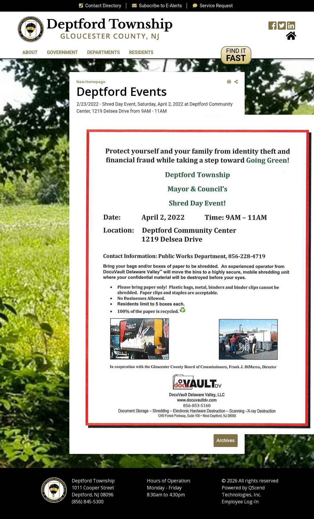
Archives (225, 440)
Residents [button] (141, 52)
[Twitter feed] (282, 27)
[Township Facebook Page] (272, 27)
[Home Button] (291, 37)
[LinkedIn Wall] (291, 27)
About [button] (29, 52)
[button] (236, 55)
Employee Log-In (240, 501)
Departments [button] (103, 52)
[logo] (95, 29)
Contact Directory (99, 5)
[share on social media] (235, 82)
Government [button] (62, 52)
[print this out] (228, 82)
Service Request (211, 5)
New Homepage (90, 81)
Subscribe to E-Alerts (156, 5)
